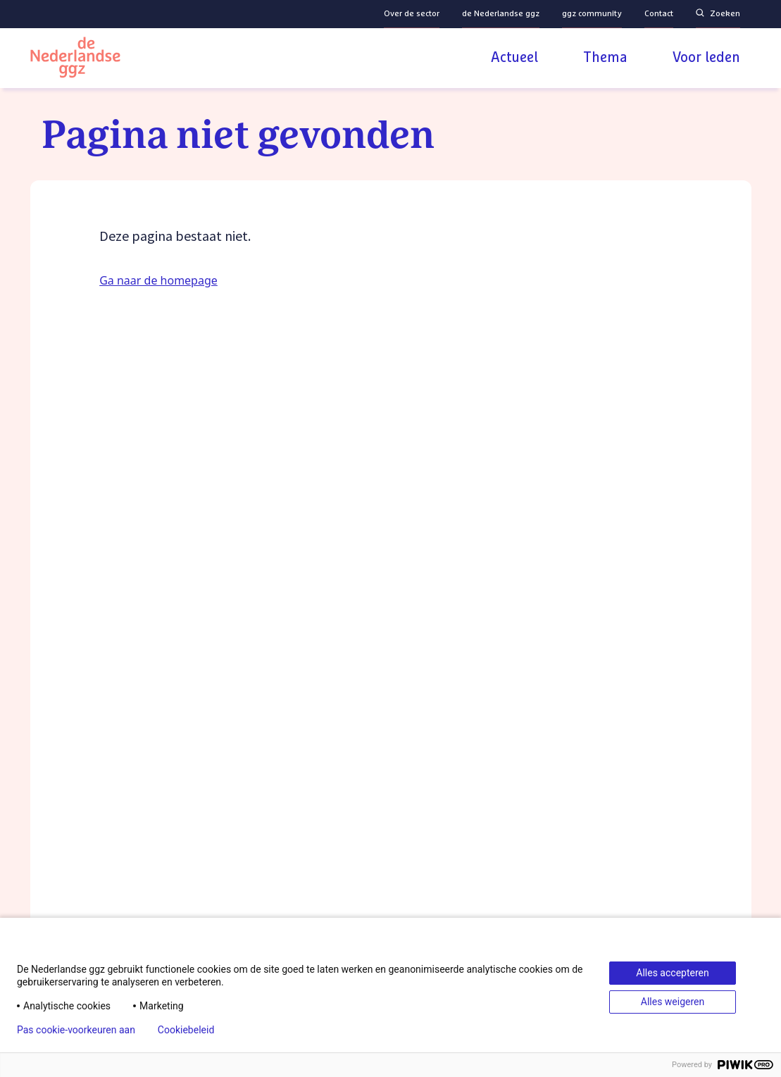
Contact (658, 14)
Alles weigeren (672, 1001)
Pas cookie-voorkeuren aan (76, 1029)
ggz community (592, 14)
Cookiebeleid (186, 1029)
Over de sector (411, 14)
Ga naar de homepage (158, 280)
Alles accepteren (672, 972)
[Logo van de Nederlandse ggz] (75, 59)
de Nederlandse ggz (500, 14)
